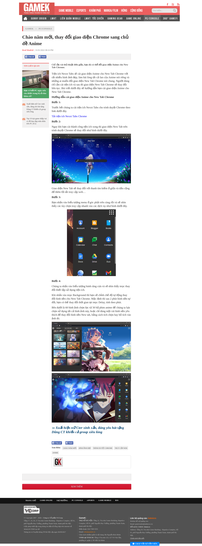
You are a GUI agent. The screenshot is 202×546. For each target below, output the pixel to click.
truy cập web (121, 448)
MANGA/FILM (111, 10)
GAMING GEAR (115, 18)
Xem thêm (77, 486)
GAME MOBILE (66, 10)
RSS (116, 500)
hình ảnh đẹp (85, 448)
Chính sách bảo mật (137, 538)
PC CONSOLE (77, 500)
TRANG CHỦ (30, 500)
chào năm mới (69, 448)
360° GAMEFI (170, 18)
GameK (29, 28)
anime (55, 453)
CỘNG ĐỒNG (136, 10)
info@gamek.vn (89, 532)
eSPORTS (81, 10)
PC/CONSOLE (152, 18)
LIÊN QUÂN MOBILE (70, 18)
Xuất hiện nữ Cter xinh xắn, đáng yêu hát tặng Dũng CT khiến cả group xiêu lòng (36, 108)
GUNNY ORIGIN (39, 18)
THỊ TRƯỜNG (62, 500)
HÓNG (124, 10)
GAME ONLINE (133, 18)
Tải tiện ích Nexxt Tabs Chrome (69, 116)
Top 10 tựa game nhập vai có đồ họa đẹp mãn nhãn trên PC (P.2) (36, 121)
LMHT (53, 18)
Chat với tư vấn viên (145, 544)
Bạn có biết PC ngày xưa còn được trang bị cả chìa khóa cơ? (35, 93)
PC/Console (45, 28)
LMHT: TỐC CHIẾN (94, 18)
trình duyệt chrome (103, 448)
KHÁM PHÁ (95, 10)
